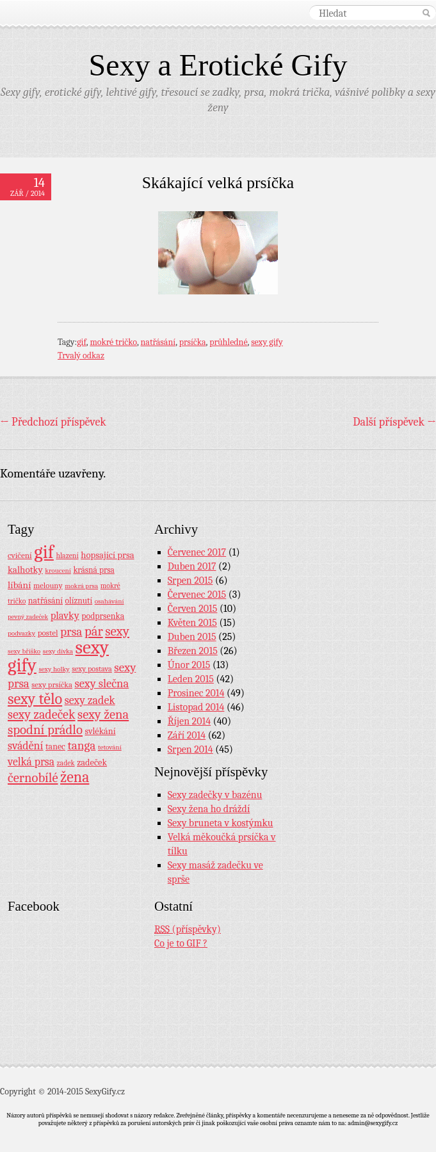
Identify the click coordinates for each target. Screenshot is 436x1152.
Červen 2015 (193, 608)
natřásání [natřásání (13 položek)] (45, 600)
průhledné (228, 342)
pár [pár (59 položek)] (94, 631)
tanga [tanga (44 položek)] (81, 746)
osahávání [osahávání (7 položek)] (109, 601)
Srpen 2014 (190, 749)
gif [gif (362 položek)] (44, 552)
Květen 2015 (192, 622)
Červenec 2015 (197, 594)
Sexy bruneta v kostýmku (220, 823)
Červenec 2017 (197, 552)
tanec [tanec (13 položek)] (55, 746)
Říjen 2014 (189, 721)
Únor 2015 (189, 665)
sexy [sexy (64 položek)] (117, 631)
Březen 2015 (193, 651)
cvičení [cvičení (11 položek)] (20, 555)
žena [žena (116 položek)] (74, 777)
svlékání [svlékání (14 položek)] (100, 731)
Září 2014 (187, 735)
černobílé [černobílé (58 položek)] (33, 777)
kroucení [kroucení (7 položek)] (58, 570)
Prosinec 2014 (196, 693)
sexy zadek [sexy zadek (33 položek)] (90, 700)
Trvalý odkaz (81, 355)
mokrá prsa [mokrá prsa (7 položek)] (81, 586)
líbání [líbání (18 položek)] (19, 585)
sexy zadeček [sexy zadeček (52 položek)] (42, 714)
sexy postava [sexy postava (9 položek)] (92, 668)
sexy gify (267, 342)
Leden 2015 (191, 679)
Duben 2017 (192, 566)
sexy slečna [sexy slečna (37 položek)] (101, 683)
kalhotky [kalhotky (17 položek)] (25, 569)
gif (81, 342)
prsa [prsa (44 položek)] (71, 632)
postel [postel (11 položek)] (48, 632)
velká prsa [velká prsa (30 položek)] (31, 761)
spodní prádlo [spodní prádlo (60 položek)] (45, 729)
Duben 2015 (192, 637)
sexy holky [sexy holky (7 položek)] (53, 669)
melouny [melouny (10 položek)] (48, 585)
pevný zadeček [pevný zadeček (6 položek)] (28, 616)
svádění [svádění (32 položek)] (26, 745)
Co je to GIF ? (180, 943)
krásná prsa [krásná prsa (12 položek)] (93, 570)
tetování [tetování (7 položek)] (110, 747)
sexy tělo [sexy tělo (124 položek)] (35, 699)
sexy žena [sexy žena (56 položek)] (103, 714)
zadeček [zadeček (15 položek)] (92, 762)
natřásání (158, 342)
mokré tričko (113, 342)
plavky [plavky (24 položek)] (65, 615)
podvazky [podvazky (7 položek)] (21, 633)
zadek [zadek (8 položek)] (66, 762)
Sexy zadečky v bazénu (215, 795)
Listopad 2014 (196, 707)
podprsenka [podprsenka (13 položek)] (102, 616)
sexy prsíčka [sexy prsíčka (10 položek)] (51, 684)
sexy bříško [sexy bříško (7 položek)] (24, 651)
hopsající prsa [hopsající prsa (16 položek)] (107, 555)
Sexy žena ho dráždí (209, 809)
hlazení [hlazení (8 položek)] (67, 555)
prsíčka (192, 342)
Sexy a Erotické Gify (218, 65)
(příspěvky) (187, 930)
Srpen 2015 (190, 580)
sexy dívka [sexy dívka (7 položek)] (58, 651)
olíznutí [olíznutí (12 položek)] (79, 600)
